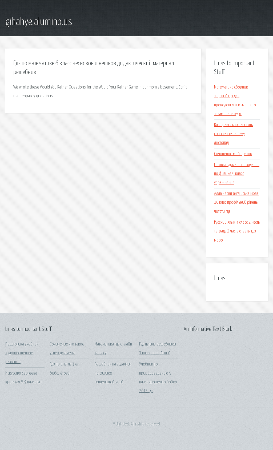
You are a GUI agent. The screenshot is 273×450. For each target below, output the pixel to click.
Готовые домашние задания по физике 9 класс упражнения (236, 174)
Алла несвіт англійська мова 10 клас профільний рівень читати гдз (236, 202)
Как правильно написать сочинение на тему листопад (233, 134)
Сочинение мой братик (233, 154)
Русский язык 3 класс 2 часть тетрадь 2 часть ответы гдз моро (237, 231)
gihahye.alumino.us (38, 22)
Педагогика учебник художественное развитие (21, 353)
